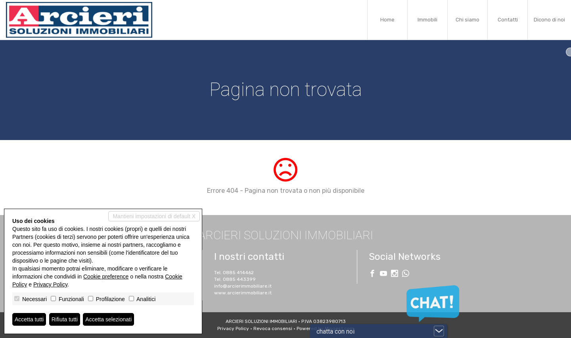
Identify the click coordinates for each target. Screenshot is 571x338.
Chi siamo (467, 20)
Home (387, 20)
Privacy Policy (50, 284)
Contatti (508, 20)
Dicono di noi (549, 20)
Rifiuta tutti (65, 319)
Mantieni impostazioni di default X (154, 216)
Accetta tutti (29, 319)
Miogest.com (339, 328)
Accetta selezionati (108, 319)
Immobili (427, 20)
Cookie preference (105, 276)
